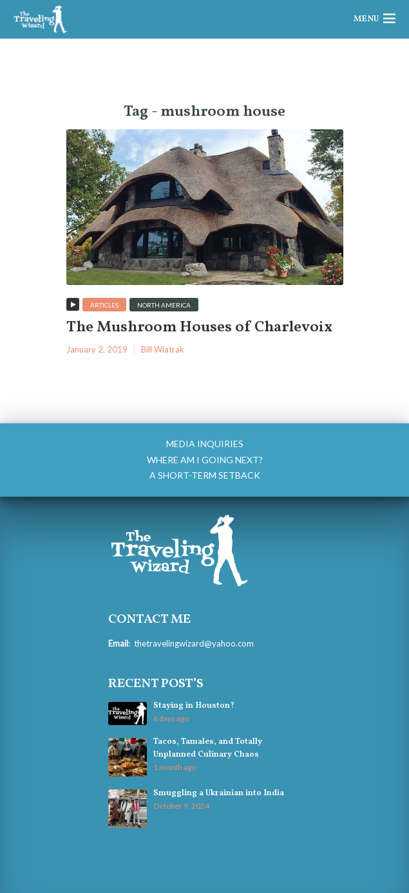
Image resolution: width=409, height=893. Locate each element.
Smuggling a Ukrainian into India (218, 793)
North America (164, 305)
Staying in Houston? (193, 706)
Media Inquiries (204, 443)
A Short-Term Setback (204, 475)
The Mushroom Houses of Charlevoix (199, 328)
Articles (104, 305)
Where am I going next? (205, 459)
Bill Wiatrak (162, 349)
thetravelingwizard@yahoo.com (194, 643)
